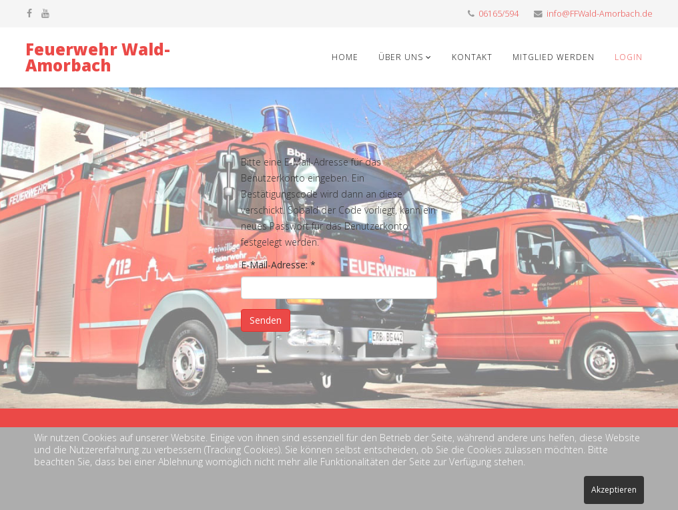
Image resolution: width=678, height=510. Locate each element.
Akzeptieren (614, 489)
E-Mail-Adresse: (278, 264)
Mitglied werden (554, 57)
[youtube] (45, 13)
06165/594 (498, 13)
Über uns (402, 57)
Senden (266, 320)
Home (345, 57)
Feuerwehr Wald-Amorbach (97, 57)
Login (629, 57)
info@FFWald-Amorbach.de (600, 13)
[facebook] (29, 13)
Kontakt (472, 57)
